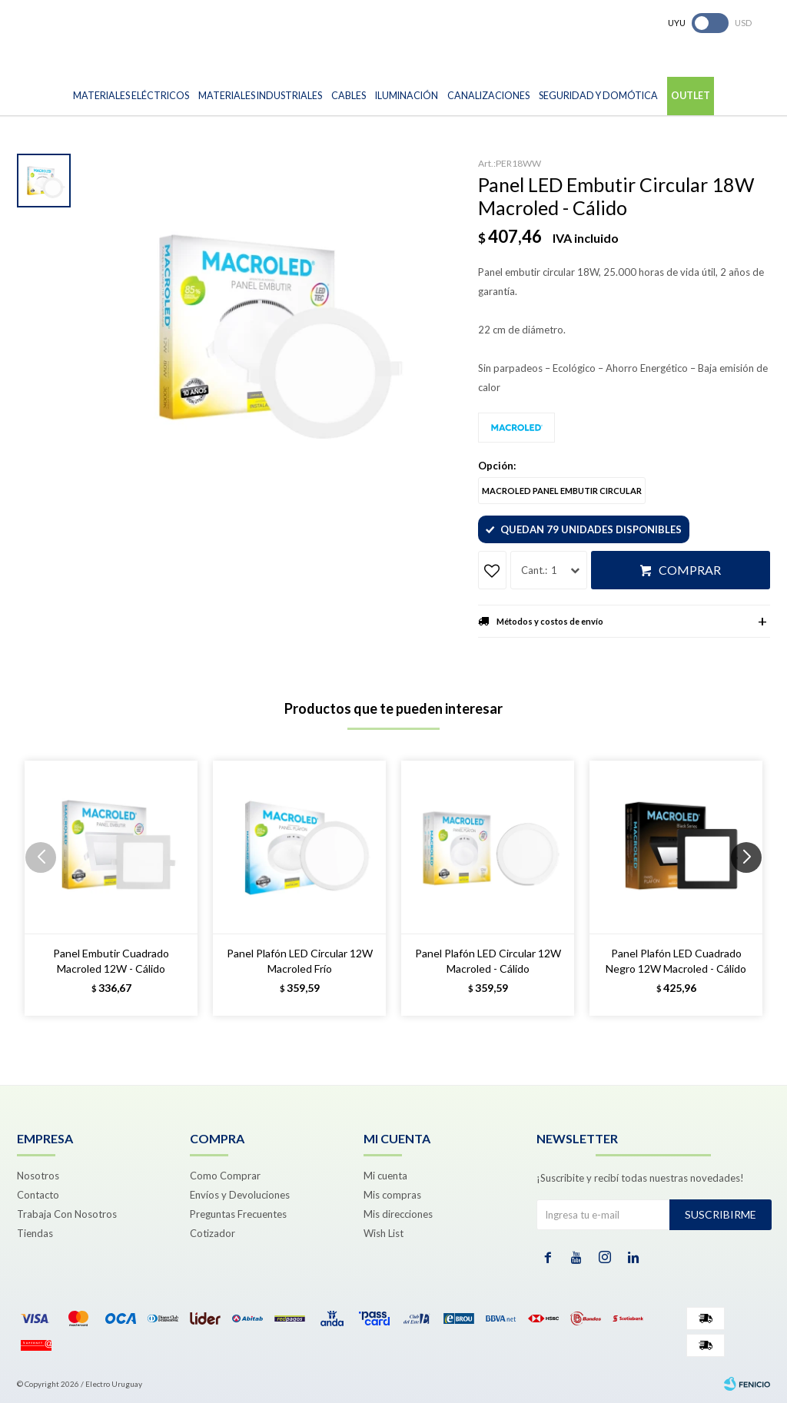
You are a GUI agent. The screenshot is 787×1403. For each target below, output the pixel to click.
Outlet (690, 95)
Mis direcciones (398, 1214)
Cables (348, 95)
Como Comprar (225, 1175)
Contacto (38, 1195)
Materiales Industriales (260, 95)
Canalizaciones (488, 95)
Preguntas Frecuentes (238, 1214)
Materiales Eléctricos (131, 95)
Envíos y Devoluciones (240, 1195)
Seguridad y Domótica (598, 95)
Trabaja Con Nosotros (67, 1214)
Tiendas (35, 1233)
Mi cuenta (385, 1175)
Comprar (690, 569)
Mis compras (392, 1195)
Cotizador (212, 1233)
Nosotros (38, 1175)
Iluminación (406, 95)
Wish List (383, 1233)
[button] (752, 888)
